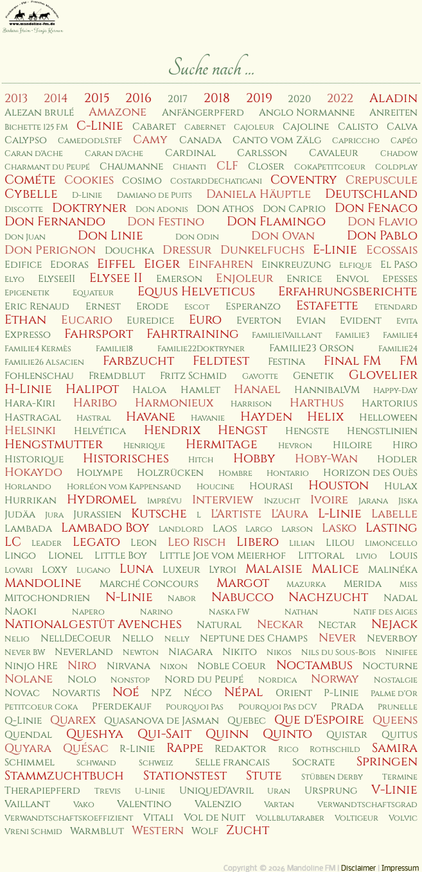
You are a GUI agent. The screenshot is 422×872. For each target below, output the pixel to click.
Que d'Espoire (319, 719)
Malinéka (393, 570)
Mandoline (43, 583)
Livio (366, 556)
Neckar (280, 624)
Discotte (23, 209)
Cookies (89, 180)
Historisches (126, 458)
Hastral (93, 418)
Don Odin (197, 237)
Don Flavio (382, 222)
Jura (54, 515)
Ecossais (392, 250)
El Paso (399, 265)
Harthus (317, 403)
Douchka (129, 250)
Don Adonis (162, 209)
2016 (138, 98)
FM (409, 361)
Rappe (185, 748)
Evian (311, 320)
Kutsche (159, 513)
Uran (278, 791)
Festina (286, 362)
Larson (297, 529)
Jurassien (97, 514)
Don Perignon (50, 250)
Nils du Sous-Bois (338, 652)
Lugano (93, 570)
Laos (225, 529)
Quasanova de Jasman (161, 721)
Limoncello (391, 543)
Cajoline (306, 127)
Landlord (181, 529)
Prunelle (398, 707)
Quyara (27, 748)
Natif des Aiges (385, 612)
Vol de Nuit (214, 817)
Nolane (28, 679)
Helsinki (30, 431)
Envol (352, 279)
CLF (227, 166)
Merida (363, 584)
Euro (205, 319)
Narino (156, 612)
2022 (340, 99)
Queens (395, 720)
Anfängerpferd (203, 112)
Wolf (204, 831)
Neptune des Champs (254, 638)
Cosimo (142, 180)
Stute (264, 775)
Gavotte (260, 376)
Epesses (400, 279)
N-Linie (129, 597)
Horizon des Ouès (370, 473)
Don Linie (110, 235)
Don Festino (165, 222)
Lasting (391, 527)
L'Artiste (236, 514)
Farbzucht (138, 361)
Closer (266, 166)
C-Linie (99, 126)
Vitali (158, 817)
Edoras (69, 265)
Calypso (25, 140)
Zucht (247, 830)
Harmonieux (174, 403)
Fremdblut (117, 376)
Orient (294, 693)
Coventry (303, 179)
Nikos (279, 652)
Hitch (200, 460)
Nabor (182, 598)
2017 (178, 99)
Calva (402, 127)
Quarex (73, 720)
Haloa (149, 390)
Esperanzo (253, 306)
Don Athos (225, 209)
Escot (196, 307)
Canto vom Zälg (277, 140)
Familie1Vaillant (287, 335)
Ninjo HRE (31, 666)
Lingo (20, 555)
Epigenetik (26, 293)
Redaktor (241, 749)
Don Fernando (54, 221)
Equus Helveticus (196, 291)
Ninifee (401, 652)
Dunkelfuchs (262, 250)
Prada (347, 706)
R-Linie (137, 749)
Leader (46, 543)
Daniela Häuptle (258, 194)
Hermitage (222, 444)
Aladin (393, 98)
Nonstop (130, 680)
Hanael (257, 389)
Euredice (150, 320)
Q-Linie (23, 721)
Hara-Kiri (29, 403)
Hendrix (172, 430)
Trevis (107, 791)
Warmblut (97, 831)
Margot (242, 583)
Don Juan (25, 237)
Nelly (176, 639)
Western (158, 831)
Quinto (287, 734)
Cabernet (204, 127)
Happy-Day (395, 390)
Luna (136, 569)
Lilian (302, 543)
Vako (83, 804)
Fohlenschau (39, 376)
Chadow (399, 153)
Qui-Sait (164, 734)
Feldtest (221, 361)
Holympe (99, 473)
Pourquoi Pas (195, 707)
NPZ (161, 693)
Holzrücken (170, 473)
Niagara (190, 652)
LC (12, 542)
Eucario (86, 320)
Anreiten (393, 112)
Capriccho (356, 140)
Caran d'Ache (33, 153)
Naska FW (229, 612)
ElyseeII (56, 279)
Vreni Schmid (33, 831)
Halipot (92, 389)
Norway (335, 679)
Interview (222, 500)
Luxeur (181, 570)
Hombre (235, 473)
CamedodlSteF (90, 140)
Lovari (18, 570)
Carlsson (262, 153)
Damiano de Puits (154, 195)
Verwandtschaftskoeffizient (68, 818)
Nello (138, 638)
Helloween (388, 417)
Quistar (346, 735)
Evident (361, 320)
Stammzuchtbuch (64, 775)
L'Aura (289, 514)
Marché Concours (149, 584)
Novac (22, 693)
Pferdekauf (122, 706)
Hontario (288, 473)
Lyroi (222, 570)
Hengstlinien (382, 431)
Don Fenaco (376, 208)
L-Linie (340, 513)
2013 (16, 99)
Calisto (358, 127)
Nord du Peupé (203, 679)
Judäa (19, 514)
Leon (143, 543)
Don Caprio (294, 209)
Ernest (103, 306)
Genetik (313, 376)
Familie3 (352, 335)
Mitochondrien (47, 598)
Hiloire (352, 445)
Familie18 (114, 349)
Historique (34, 459)
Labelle (394, 514)
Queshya (94, 734)
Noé (125, 692)
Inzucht (282, 501)
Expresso (27, 335)
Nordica (277, 680)
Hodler (397, 459)
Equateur (93, 293)
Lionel (65, 555)
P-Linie (341, 693)
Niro (81, 666)
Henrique (144, 445)
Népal (243, 692)
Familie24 (398, 349)
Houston (338, 485)
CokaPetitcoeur (329, 167)
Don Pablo (382, 235)
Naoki (20, 611)
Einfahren (220, 264)
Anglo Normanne (307, 112)
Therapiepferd (42, 791)
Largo (258, 529)
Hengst (242, 430)
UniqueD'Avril (216, 791)
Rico (288, 749)
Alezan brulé (39, 112)
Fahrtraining (192, 334)
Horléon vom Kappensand (124, 487)
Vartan (279, 804)
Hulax (401, 486)
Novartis (76, 693)
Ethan (25, 319)
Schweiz (156, 763)
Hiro (405, 445)
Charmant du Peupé (47, 167)
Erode (152, 306)
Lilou (340, 543)
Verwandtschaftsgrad (367, 804)
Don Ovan (283, 236)
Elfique (355, 265)
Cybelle (31, 194)
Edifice (23, 265)
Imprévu (164, 501)
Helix (325, 416)
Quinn (227, 734)
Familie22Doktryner (201, 349)
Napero (88, 612)
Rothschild (335, 749)
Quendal (28, 735)
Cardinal (190, 153)
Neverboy (392, 638)
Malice (335, 569)
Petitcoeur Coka (41, 707)
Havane (150, 416)
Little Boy (120, 555)
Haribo (95, 403)
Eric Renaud (36, 306)
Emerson (179, 279)
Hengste (307, 431)
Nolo (81, 679)
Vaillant (27, 804)
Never (337, 638)
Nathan (301, 612)
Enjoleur (244, 278)
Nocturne (390, 666)
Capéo (404, 140)
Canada (200, 140)
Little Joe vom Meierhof (222, 555)
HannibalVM (327, 390)
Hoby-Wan (326, 459)
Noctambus (314, 665)
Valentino (144, 804)
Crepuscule (382, 180)
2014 (56, 99)
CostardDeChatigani (216, 181)
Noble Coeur (231, 666)
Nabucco (242, 597)
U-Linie (150, 791)
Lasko (339, 528)
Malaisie (274, 569)
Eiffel (116, 264)
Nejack (394, 624)
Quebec (246, 721)
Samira (395, 748)
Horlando (27, 487)
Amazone (117, 112)
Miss (409, 584)
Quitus (400, 735)
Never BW (24, 652)
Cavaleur (333, 153)
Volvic (403, 818)
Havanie (208, 418)
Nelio (17, 639)
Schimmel (29, 762)
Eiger (162, 264)
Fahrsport (98, 334)
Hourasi (271, 486)
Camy (150, 140)
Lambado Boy (105, 527)
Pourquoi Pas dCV (277, 707)
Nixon (174, 666)
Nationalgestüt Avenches (93, 624)
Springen (387, 761)
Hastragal (32, 417)
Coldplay (396, 167)
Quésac (86, 748)
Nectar (337, 625)
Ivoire (329, 500)
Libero (257, 542)
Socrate (313, 762)
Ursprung (330, 791)
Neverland (84, 652)
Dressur (187, 250)
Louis (403, 555)
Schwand (96, 763)
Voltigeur (356, 818)
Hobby (254, 458)
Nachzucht (328, 597)
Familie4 (400, 335)
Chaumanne (131, 166)
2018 (217, 98)
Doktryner (89, 208)
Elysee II (116, 278)
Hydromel (102, 499)
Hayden (266, 416)
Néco (198, 693)
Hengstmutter (53, 444)
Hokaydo (33, 472)
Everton (258, 320)
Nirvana (128, 666)
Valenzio (218, 804)
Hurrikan (30, 500)
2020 (299, 99)
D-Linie (87, 195)
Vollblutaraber (290, 818)
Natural (219, 625)
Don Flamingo (276, 221)
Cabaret (154, 127)
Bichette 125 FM (36, 127)
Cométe (30, 179)
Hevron (295, 445)
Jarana (373, 501)
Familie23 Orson (311, 348)
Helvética (100, 431)
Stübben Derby (332, 777)
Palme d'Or (394, 693)
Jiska (408, 501)
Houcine (215, 487)
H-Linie (28, 389)
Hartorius (390, 403)
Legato (96, 542)
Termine (400, 777)
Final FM (352, 361)
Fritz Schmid (193, 376)
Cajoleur (254, 127)
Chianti (189, 167)
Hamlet (200, 390)
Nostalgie (396, 680)
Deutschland (371, 194)
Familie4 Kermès (37, 349)
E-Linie (335, 249)
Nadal (400, 598)
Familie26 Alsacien (44, 362)
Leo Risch (197, 542)
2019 (259, 98)
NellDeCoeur (75, 638)
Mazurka (306, 584)
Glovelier (383, 375)
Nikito (239, 652)
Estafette (327, 305)
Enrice (304, 279)
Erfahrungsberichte (348, 291)
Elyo (14, 279)
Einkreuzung (296, 265)
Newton (141, 652)
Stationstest (185, 775)
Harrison (251, 404)
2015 (97, 98)
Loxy (54, 570)
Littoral (321, 555)
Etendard (396, 307)
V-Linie (394, 789)
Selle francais (232, 762)
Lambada (28, 529)
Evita (407, 321)
